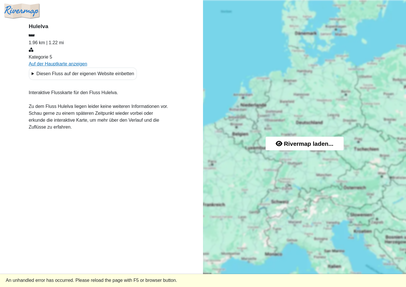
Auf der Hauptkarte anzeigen (58, 63)
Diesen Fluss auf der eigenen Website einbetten (85, 73)
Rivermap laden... (304, 143)
